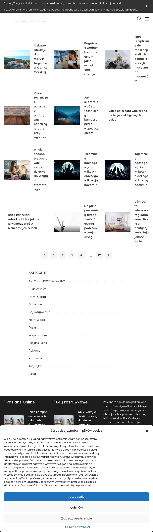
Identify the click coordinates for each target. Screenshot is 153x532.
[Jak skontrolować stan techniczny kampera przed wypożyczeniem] (67, 116)
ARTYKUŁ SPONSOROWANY (47, 281)
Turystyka (35, 366)
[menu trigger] (146, 19)
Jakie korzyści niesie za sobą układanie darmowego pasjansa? (38, 420)
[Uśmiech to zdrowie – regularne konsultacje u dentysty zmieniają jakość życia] (117, 222)
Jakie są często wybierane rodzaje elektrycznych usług (128, 115)
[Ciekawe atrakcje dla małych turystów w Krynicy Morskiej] (17, 59)
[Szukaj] (139, 19)
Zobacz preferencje (76, 518)
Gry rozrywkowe (39, 312)
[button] (147, 431)
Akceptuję (76, 496)
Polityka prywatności (77, 527)
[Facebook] (146, 6)
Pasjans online (38, 335)
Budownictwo (38, 289)
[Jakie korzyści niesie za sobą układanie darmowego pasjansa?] (14, 422)
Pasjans (34, 327)
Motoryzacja (37, 320)
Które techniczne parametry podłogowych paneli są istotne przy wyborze (41, 115)
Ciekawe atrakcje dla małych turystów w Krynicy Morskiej (41, 59)
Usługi (32, 374)
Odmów (76, 507)
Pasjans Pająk (38, 343)
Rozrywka (35, 358)
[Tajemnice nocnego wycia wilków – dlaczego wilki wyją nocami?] (67, 170)
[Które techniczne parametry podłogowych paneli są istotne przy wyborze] (17, 116)
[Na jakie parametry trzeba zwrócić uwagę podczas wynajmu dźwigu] (67, 222)
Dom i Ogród (37, 297)
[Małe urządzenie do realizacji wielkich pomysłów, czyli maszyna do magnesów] (117, 59)
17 (99, 255)
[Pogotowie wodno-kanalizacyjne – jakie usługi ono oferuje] (67, 59)
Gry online (35, 304)
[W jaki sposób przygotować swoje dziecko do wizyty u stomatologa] (17, 170)
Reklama (34, 350)
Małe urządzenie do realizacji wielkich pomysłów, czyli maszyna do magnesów (141, 59)
